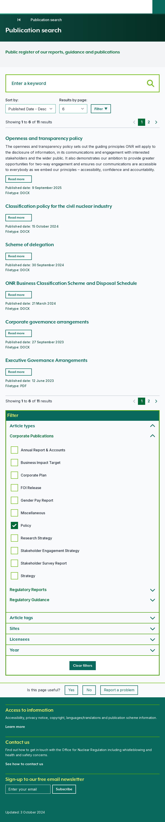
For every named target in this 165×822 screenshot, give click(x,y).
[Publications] (18, 19)
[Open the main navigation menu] (146, 6)
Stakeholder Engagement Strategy (50, 550)
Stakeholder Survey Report (44, 563)
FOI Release (31, 487)
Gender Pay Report (37, 500)
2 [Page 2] (149, 122)
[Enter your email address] (27, 789)
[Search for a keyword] (82, 83)
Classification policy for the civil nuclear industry (58, 206)
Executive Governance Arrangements (46, 360)
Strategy (28, 576)
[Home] (9, 19)
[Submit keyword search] (150, 83)
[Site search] (158, 6)
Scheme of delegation (29, 245)
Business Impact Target (40, 462)
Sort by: (11, 100)
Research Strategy (36, 538)
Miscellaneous (33, 513)
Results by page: (73, 100)
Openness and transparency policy (43, 138)
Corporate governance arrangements (47, 322)
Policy (26, 525)
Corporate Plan (33, 475)
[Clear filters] (82, 665)
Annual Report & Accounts (43, 450)
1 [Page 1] (141, 122)
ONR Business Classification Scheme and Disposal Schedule (71, 283)
